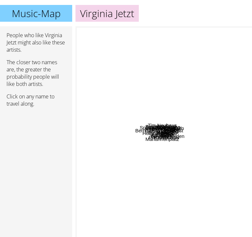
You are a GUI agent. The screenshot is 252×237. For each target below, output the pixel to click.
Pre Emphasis (160, 212)
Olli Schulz (183, 78)
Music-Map (36, 13)
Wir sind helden (181, 108)
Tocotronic (178, 127)
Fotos (222, 194)
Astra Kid (122, 217)
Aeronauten (166, 161)
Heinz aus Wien (179, 181)
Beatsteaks (107, 64)
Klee (141, 188)
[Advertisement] (36, 147)
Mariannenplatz (121, 230)
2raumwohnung (161, 70)
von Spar (210, 31)
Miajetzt (240, 139)
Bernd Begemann (160, 122)
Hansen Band (101, 90)
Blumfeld (181, 141)
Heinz (198, 168)
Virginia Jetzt (164, 132)
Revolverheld (196, 73)
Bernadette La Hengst (114, 111)
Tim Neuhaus (110, 31)
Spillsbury (133, 181)
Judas (103, 163)
